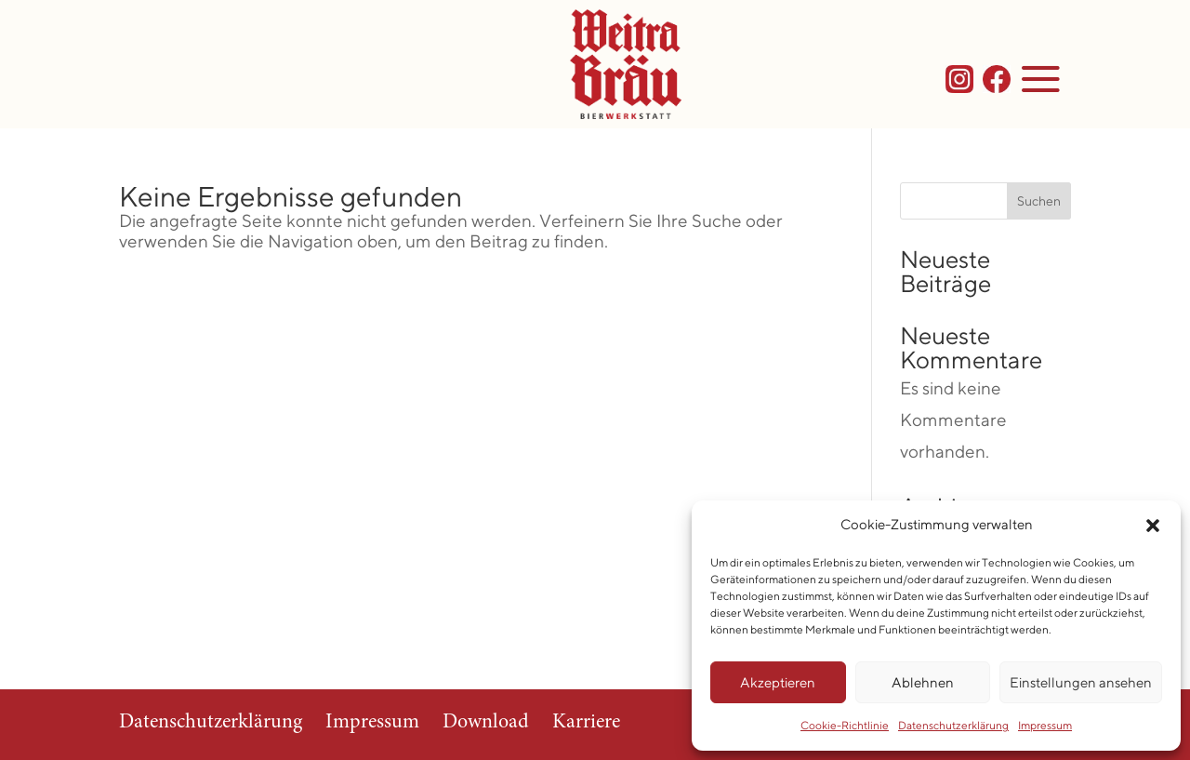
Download (486, 723)
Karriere (586, 723)
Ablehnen (923, 682)
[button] (1153, 525)
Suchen (1039, 200)
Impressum (1045, 725)
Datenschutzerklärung (953, 725)
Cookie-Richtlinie (844, 725)
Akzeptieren (777, 682)
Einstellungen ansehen (1081, 682)
